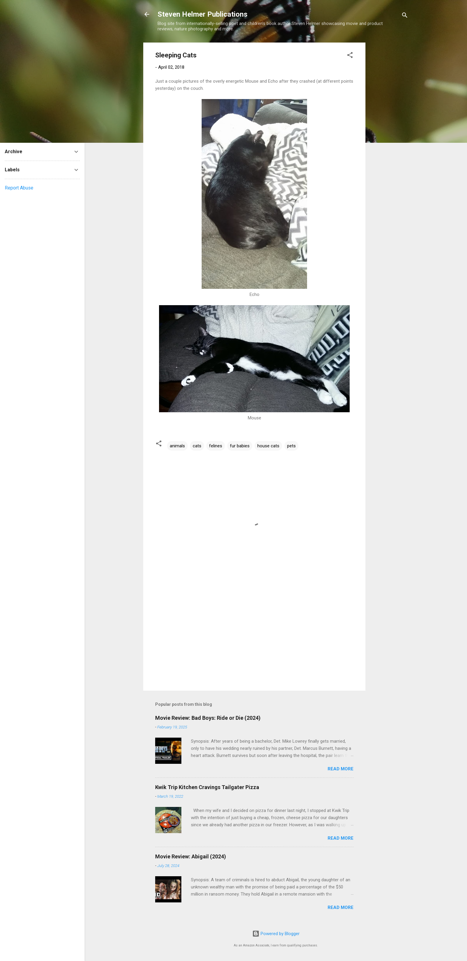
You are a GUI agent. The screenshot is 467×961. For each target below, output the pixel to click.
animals (177, 446)
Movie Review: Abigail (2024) (190, 856)
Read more (341, 769)
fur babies (240, 446)
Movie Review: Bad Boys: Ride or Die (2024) (208, 718)
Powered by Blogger (276, 933)
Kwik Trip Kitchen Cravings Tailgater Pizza (207, 787)
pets (291, 446)
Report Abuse (19, 188)
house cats (268, 446)
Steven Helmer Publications (202, 14)
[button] (350, 56)
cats (197, 446)
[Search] (404, 16)
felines (215, 446)
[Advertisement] (389, 132)
